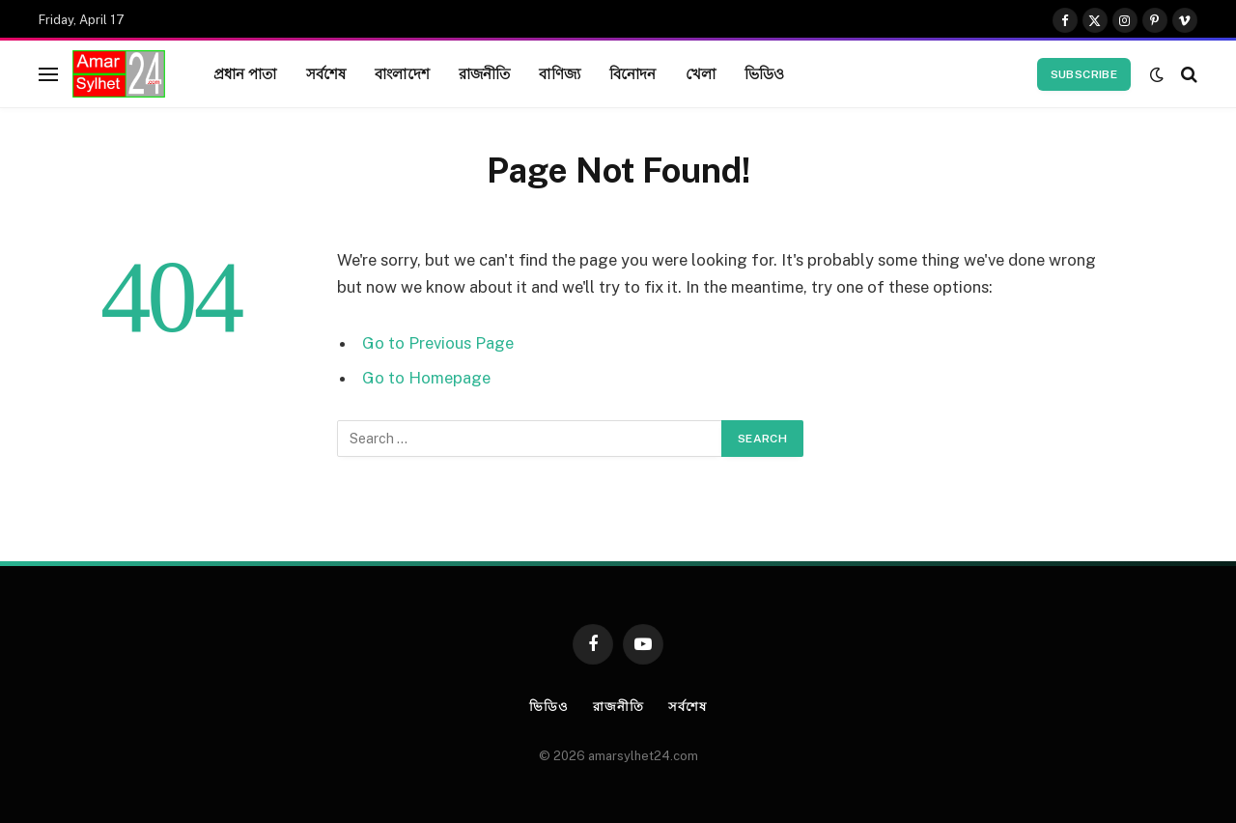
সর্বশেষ (326, 73)
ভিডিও (764, 73)
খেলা (701, 73)
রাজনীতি (485, 73)
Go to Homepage (426, 377)
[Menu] (48, 74)
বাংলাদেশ (402, 73)
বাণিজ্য (559, 73)
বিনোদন (633, 73)
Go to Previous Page (438, 343)
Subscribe (1084, 74)
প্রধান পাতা (245, 73)
